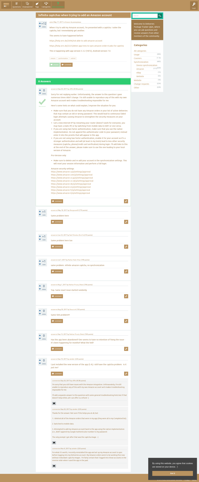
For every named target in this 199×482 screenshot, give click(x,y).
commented (56, 381)
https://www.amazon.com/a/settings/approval (71, 175)
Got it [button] (172, 473)
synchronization (63, 58)
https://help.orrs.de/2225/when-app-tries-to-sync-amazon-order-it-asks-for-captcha (86, 46)
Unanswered (27, 7)
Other (136, 87)
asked (51, 22)
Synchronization (141, 62)
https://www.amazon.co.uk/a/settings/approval (72, 181)
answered (54, 89)
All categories (140, 51)
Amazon (68, 22)
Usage (136, 54)
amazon (53, 58)
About (194, 480)
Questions (17, 7)
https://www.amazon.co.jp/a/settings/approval (72, 178)
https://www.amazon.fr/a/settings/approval (70, 190)
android (73, 58)
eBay (138, 72)
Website (140, 76)
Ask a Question (58, 7)
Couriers (138, 58)
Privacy (187, 480)
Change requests (141, 84)
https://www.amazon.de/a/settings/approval (71, 184)
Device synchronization (146, 65)
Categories (46, 7)
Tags (37, 7)
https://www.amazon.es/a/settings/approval (71, 187)
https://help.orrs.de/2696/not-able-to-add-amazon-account (75, 41)
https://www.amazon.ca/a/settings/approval (70, 171)
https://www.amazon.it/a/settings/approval (70, 193)
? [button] (177, 467)
